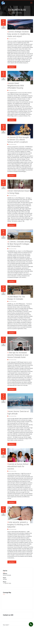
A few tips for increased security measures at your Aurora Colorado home (17, 354)
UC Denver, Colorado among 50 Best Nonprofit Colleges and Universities (18, 244)
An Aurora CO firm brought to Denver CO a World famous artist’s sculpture (18, 139)
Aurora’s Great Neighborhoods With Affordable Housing (15, 85)
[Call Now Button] (31, 624)
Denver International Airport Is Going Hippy (18, 192)
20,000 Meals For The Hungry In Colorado (16, 298)
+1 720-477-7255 (7, 583)
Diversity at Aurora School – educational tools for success (18, 466)
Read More (12, 67)
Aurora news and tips (12, 38)
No (3, 27)
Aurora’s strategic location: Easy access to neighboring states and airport (18, 34)
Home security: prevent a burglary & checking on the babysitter (18, 524)
